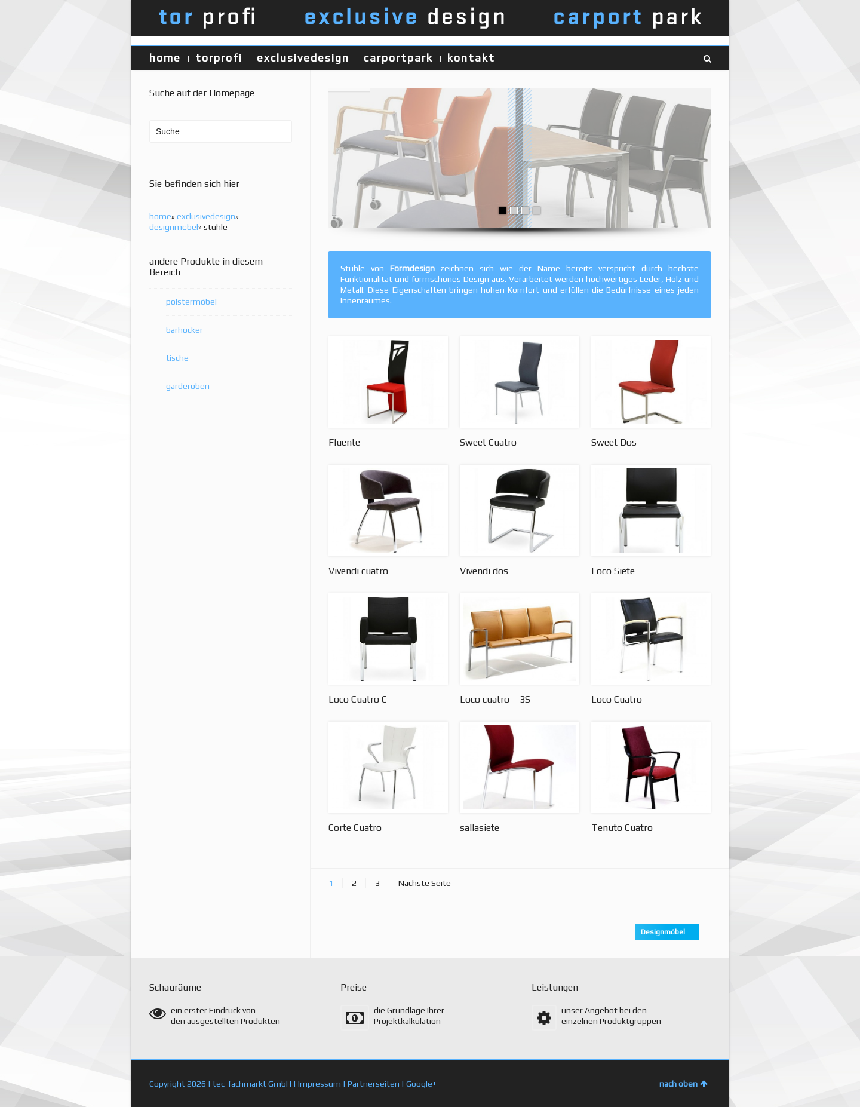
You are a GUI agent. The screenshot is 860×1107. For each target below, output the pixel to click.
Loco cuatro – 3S (495, 699)
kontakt (471, 57)
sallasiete (479, 827)
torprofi (218, 57)
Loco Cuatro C (357, 699)
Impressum (319, 1083)
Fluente (344, 442)
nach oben (683, 1083)
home (165, 57)
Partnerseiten (374, 1083)
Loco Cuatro (616, 699)
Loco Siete (613, 571)
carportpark (398, 57)
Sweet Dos (614, 442)
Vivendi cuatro (358, 571)
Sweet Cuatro (488, 442)
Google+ (421, 1083)
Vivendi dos (484, 571)
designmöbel (173, 227)
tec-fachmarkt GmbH (252, 1083)
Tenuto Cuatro (622, 827)
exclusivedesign (303, 57)
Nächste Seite (424, 883)
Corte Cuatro (355, 827)
